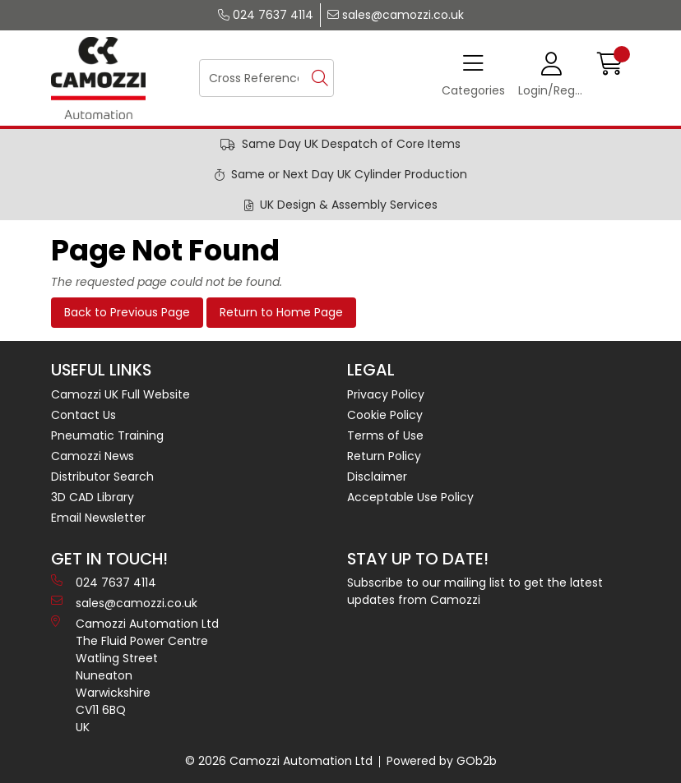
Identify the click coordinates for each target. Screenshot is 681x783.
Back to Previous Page (127, 312)
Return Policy (384, 456)
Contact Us (83, 415)
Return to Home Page (281, 312)
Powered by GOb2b (442, 761)
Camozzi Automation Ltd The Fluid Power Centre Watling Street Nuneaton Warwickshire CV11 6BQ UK (135, 675)
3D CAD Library (92, 497)
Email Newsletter (98, 517)
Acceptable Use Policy (410, 497)
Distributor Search (102, 476)
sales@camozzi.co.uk (395, 15)
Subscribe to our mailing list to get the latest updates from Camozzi (475, 591)
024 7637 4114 (265, 15)
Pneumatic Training (107, 435)
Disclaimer (377, 476)
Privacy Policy (385, 394)
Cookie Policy (385, 415)
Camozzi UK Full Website (120, 394)
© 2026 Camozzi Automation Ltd (279, 761)
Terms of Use (385, 435)
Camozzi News (92, 456)
